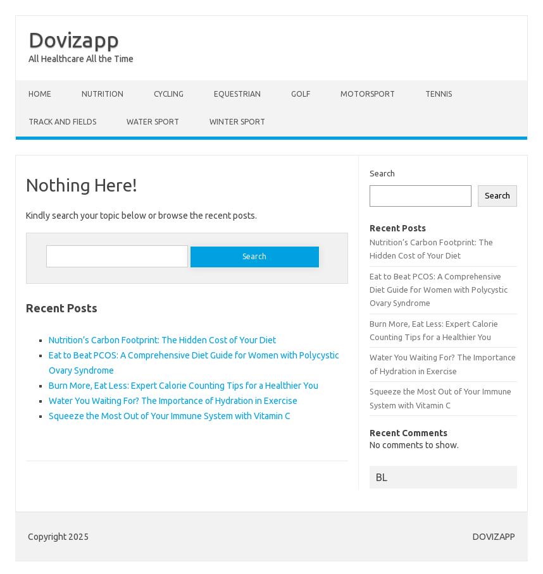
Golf (300, 94)
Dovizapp (73, 39)
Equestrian (237, 94)
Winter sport (237, 122)
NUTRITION (102, 94)
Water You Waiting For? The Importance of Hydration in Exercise (173, 401)
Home (39, 94)
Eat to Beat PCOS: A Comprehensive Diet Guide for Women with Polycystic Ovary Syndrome (439, 290)
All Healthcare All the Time (81, 59)
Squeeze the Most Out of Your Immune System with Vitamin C (169, 416)
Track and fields (62, 122)
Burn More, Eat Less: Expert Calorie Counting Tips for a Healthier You (183, 386)
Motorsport (367, 94)
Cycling (169, 94)
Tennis (438, 94)
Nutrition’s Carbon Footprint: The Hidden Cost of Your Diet (162, 340)
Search (382, 173)
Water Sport (153, 122)
